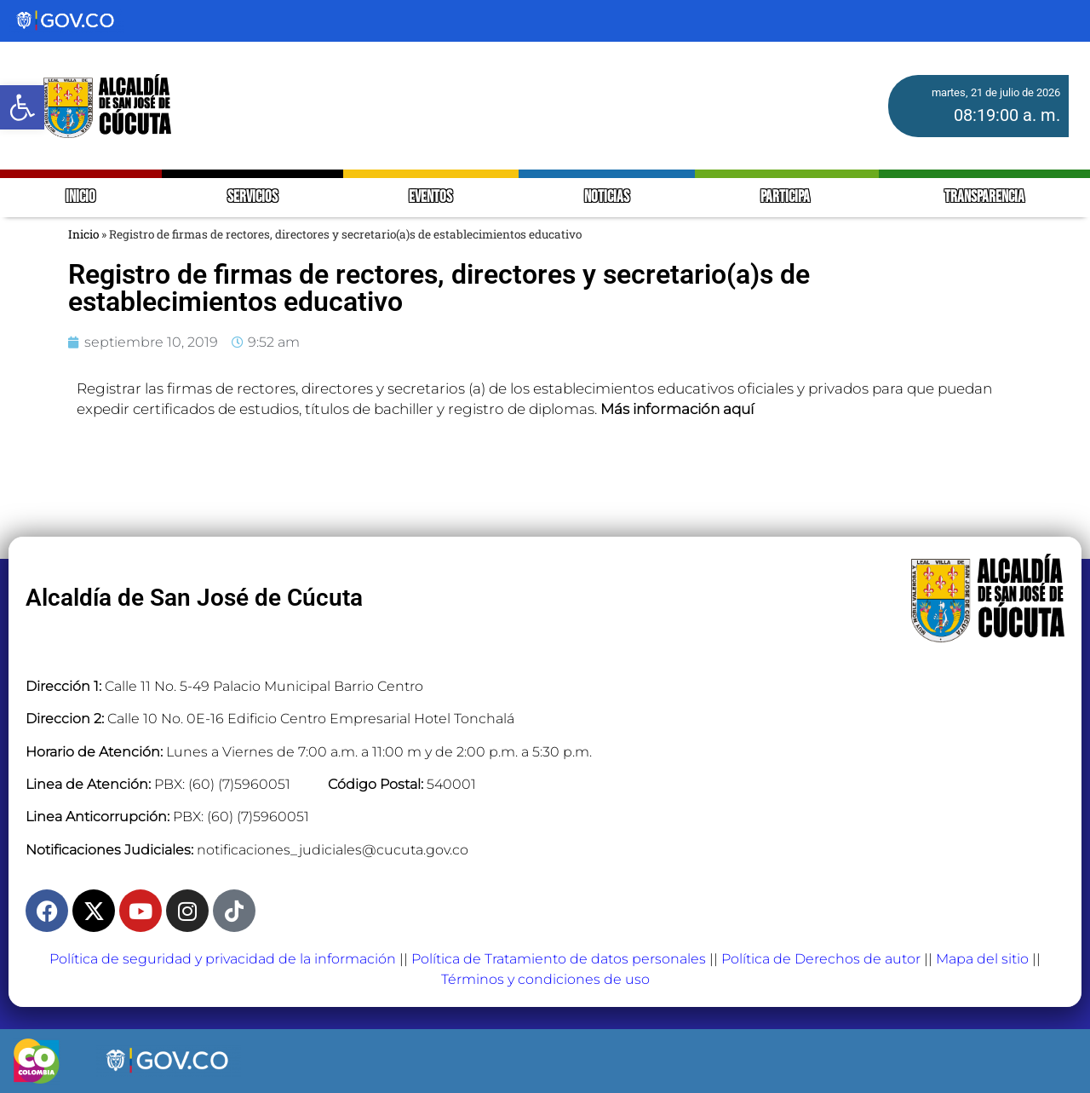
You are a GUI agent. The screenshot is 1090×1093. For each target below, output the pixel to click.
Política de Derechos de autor (821, 959)
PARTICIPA (786, 197)
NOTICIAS (606, 197)
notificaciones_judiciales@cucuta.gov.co (332, 850)
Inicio (83, 234)
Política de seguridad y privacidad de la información (222, 959)
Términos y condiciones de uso (545, 979)
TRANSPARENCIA (984, 197)
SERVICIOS (252, 197)
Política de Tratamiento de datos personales (558, 959)
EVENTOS (430, 197)
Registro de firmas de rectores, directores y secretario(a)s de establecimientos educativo (439, 288)
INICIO (80, 197)
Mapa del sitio (982, 959)
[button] (22, 107)
